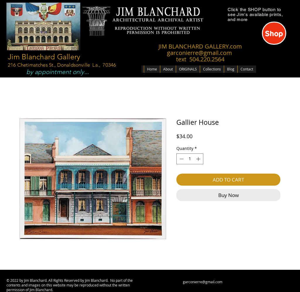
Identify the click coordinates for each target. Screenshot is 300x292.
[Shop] (274, 33)
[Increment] (198, 159)
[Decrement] (181, 159)
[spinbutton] (190, 159)
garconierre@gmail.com (202, 281)
